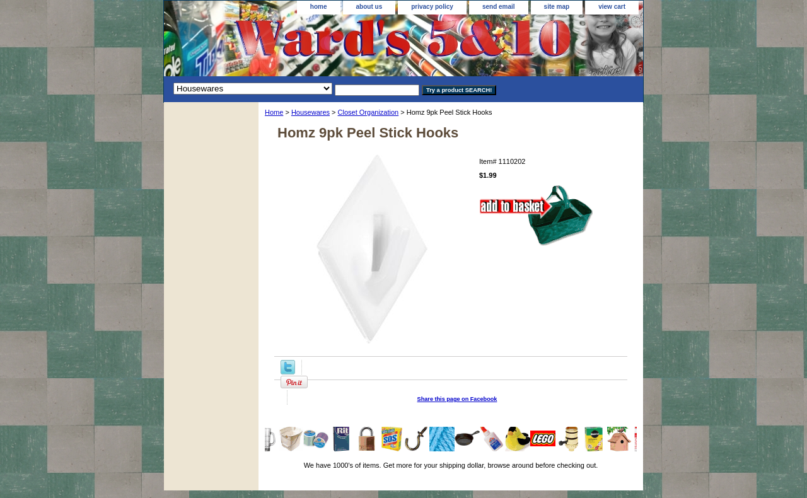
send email (498, 6)
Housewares (310, 112)
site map (557, 6)
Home (274, 112)
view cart (611, 6)
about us (369, 6)
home (318, 6)
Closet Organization (368, 112)
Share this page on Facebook (457, 399)
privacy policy (432, 6)
